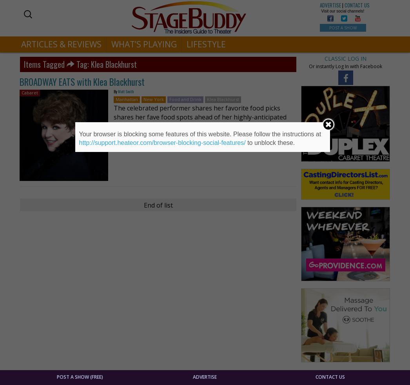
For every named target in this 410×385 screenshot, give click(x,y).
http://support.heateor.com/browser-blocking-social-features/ (162, 142)
